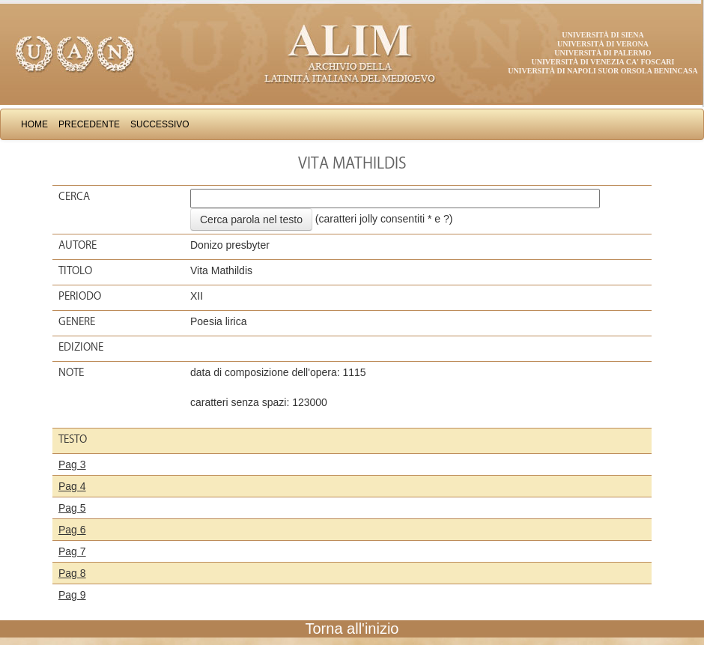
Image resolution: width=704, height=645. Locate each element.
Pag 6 (72, 530)
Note (71, 372)
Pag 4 (72, 486)
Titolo (75, 270)
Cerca (74, 196)
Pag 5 (72, 508)
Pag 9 (72, 595)
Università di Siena (602, 35)
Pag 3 (72, 464)
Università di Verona (603, 44)
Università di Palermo (602, 53)
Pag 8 (72, 573)
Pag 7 (72, 551)
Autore (77, 245)
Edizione (80, 347)
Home (34, 124)
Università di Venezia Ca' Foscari (603, 62)
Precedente (89, 124)
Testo (72, 439)
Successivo (159, 124)
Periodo (79, 296)
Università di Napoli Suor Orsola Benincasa (603, 71)
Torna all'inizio (352, 628)
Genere (76, 321)
